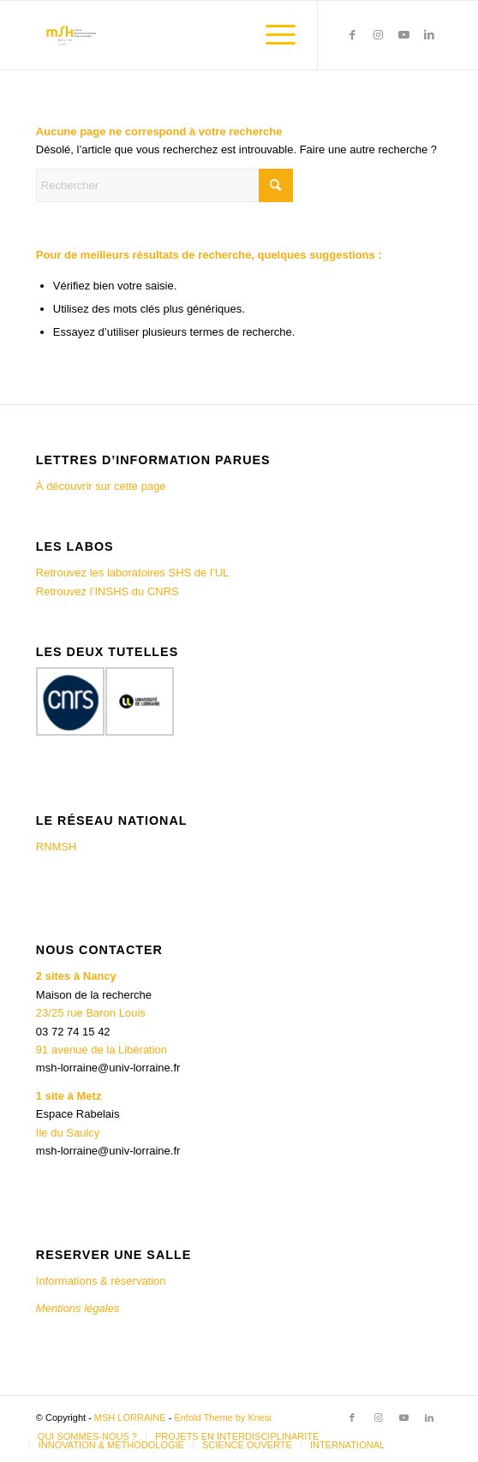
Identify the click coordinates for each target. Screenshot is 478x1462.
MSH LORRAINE (130, 1417)
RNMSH (56, 846)
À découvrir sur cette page (101, 486)
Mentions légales (79, 1308)
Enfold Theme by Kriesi (223, 1417)
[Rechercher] (164, 185)
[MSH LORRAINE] (198, 35)
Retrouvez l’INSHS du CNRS (107, 591)
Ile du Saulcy (67, 1132)
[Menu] (272, 35)
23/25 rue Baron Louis (91, 1012)
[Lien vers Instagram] (378, 35)
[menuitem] (272, 35)
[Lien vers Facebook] (352, 35)
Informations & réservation (101, 1280)
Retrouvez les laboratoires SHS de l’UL (132, 572)
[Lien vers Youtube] (403, 35)
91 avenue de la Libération (101, 1049)
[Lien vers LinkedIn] (429, 35)
